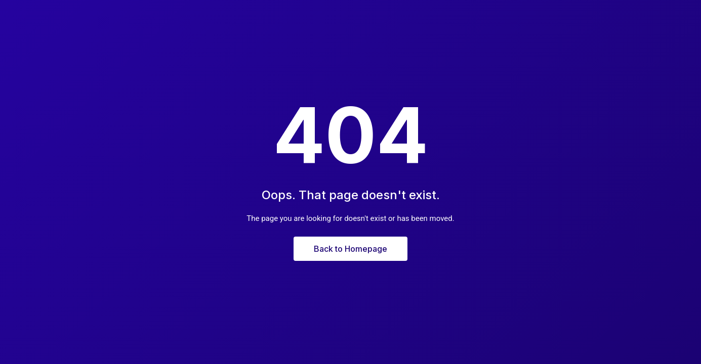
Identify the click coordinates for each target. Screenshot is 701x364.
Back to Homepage (350, 249)
